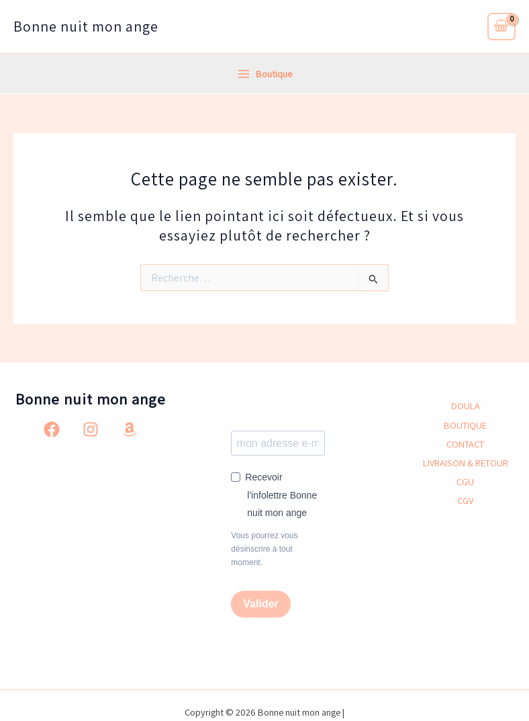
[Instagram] (91, 429)
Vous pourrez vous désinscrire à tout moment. (264, 549)
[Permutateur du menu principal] (264, 74)
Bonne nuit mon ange (85, 26)
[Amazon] (130, 429)
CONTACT (465, 443)
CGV (465, 500)
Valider (260, 603)
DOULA (465, 405)
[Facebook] (52, 429)
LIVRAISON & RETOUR (465, 462)
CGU (465, 481)
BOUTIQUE (465, 425)
